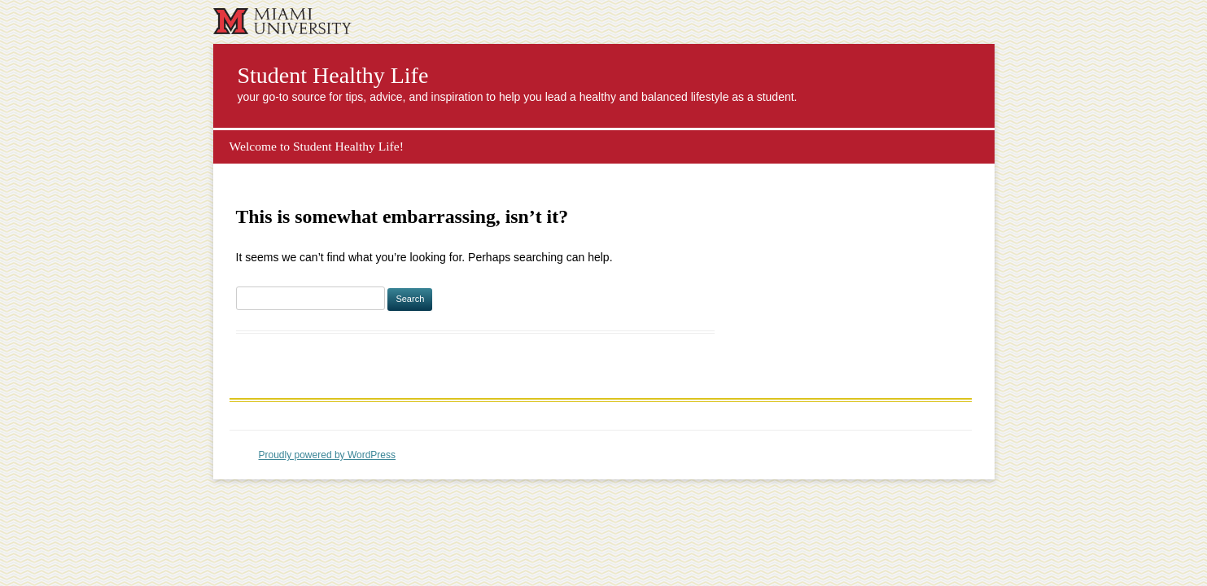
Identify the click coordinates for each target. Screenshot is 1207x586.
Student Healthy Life (333, 75)
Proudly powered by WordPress (327, 455)
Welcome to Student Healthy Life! (317, 146)
